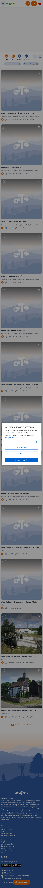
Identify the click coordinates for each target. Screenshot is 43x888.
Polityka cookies (11, 437)
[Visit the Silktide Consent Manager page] (37, 442)
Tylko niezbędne (21, 447)
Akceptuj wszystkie (21, 460)
